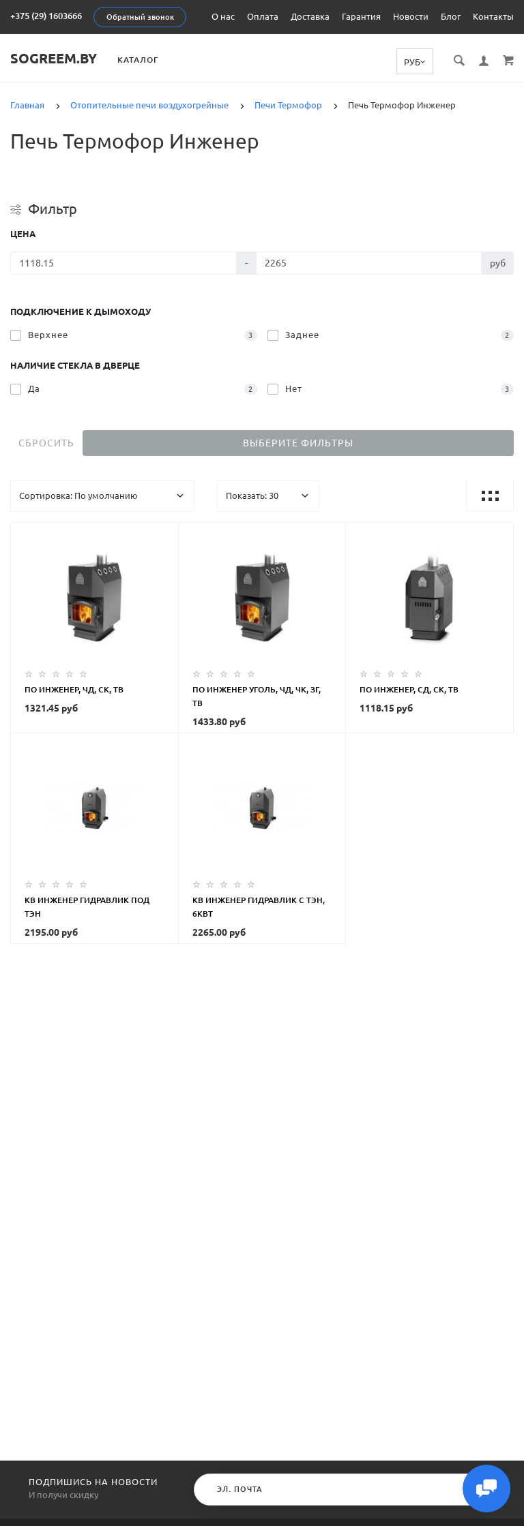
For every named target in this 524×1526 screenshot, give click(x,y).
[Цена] (123, 263)
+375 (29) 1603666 (46, 15)
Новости (410, 16)
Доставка (310, 16)
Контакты (493, 16)
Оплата (262, 16)
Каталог (137, 59)
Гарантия (361, 16)
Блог (451, 16)
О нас (223, 16)
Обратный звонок (140, 17)
